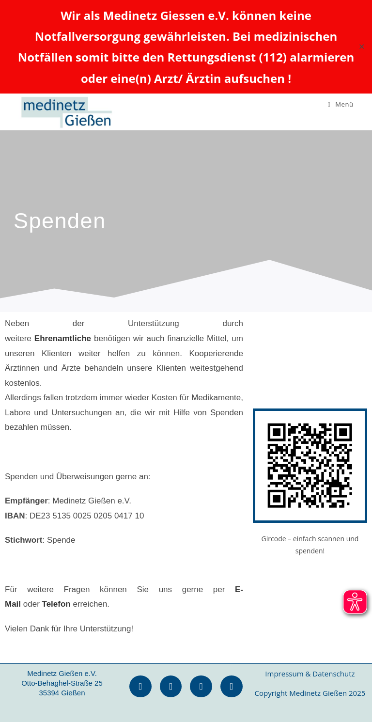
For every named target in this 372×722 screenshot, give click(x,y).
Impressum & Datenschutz (310, 673)
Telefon (56, 604)
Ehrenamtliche (62, 338)
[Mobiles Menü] (341, 104)
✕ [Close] (361, 46)
